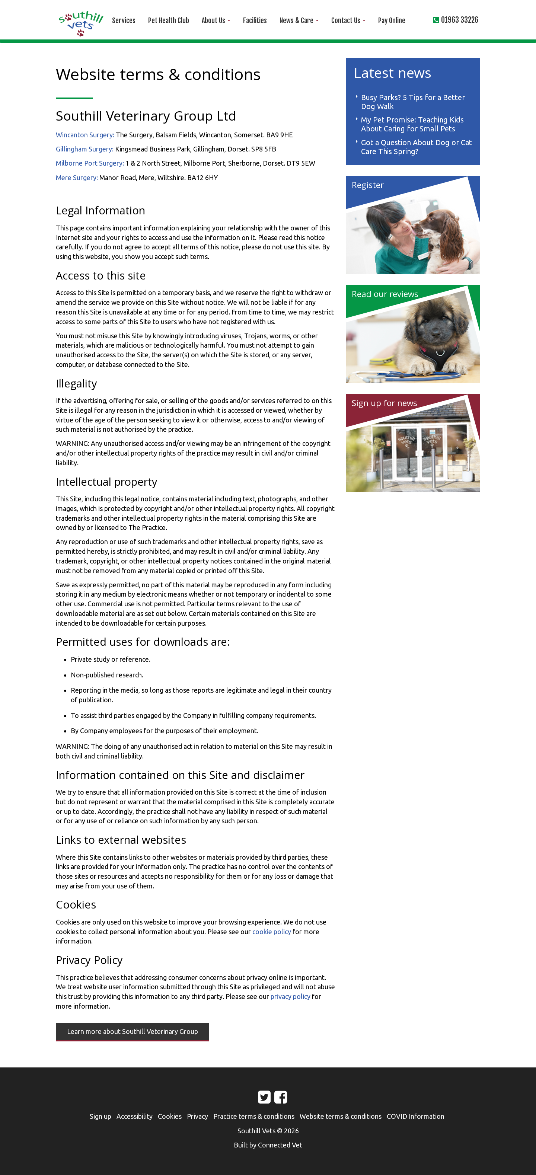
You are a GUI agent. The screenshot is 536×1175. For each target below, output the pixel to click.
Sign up (100, 1116)
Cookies (170, 1116)
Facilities (255, 20)
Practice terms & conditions (253, 1116)
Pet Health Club (168, 20)
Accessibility (135, 1116)
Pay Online (391, 20)
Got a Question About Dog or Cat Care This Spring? (416, 147)
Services (123, 20)
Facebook (274, 1100)
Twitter (258, 1100)
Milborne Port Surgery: (90, 163)
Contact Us (348, 20)
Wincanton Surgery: (85, 134)
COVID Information (415, 1116)
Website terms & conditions (341, 1116)
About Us (216, 20)
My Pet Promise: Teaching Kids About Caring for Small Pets (412, 124)
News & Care (299, 20)
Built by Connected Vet (268, 1145)
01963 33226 (459, 20)
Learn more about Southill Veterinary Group (132, 1031)
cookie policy (271, 931)
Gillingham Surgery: (85, 149)
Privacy (197, 1116)
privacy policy (290, 996)
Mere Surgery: (77, 177)
